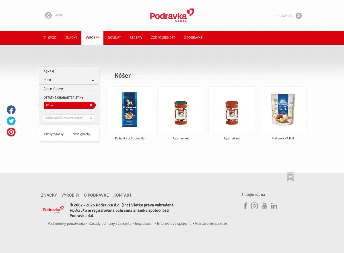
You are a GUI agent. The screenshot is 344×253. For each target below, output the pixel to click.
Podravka (172, 15)
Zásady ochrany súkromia (110, 223)
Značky (71, 38)
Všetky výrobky (54, 134)
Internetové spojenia (174, 223)
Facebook (11, 109)
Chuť (47, 80)
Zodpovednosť (163, 38)
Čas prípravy (54, 89)
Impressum (144, 223)
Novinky (114, 38)
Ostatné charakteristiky (63, 98)
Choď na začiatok (290, 176)
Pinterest (11, 132)
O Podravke (193, 38)
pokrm (49, 71)
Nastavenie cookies (211, 223)
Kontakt (122, 195)
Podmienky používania (66, 223)
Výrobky (92, 38)
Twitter (11, 120)
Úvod (49, 38)
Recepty (136, 38)
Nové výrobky (81, 134)
